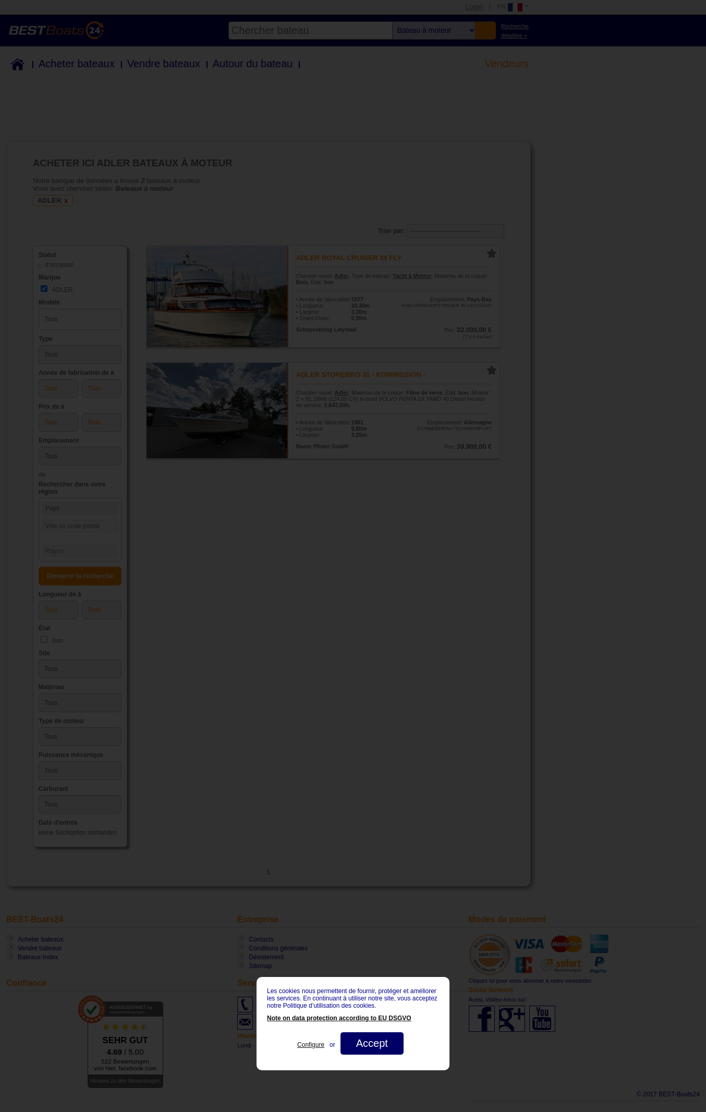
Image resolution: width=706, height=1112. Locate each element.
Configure (310, 1044)
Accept (372, 1043)
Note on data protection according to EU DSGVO (339, 1018)
